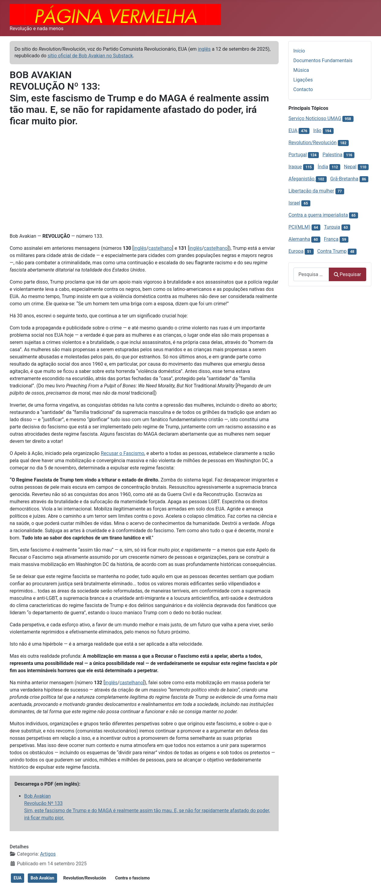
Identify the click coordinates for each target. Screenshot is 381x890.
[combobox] (311, 274)
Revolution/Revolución (84, 878)
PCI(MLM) (299, 227)
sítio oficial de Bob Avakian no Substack (90, 56)
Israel (294, 203)
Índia (323, 167)
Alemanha (299, 239)
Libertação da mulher (311, 191)
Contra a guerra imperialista (318, 215)
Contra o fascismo (132, 878)
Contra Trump (332, 251)
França (331, 239)
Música (301, 70)
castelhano (160, 248)
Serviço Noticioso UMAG (315, 118)
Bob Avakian (42, 878)
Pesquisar (347, 274)
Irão (317, 130)
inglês (204, 49)
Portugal (298, 154)
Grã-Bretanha (344, 179)
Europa (296, 251)
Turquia (332, 227)
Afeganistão (302, 179)
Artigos (48, 854)
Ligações (303, 80)
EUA (17, 878)
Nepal (350, 167)
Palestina (332, 154)
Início (299, 51)
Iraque (295, 167)
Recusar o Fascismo (122, 453)
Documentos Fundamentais (323, 60)
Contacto (303, 89)
